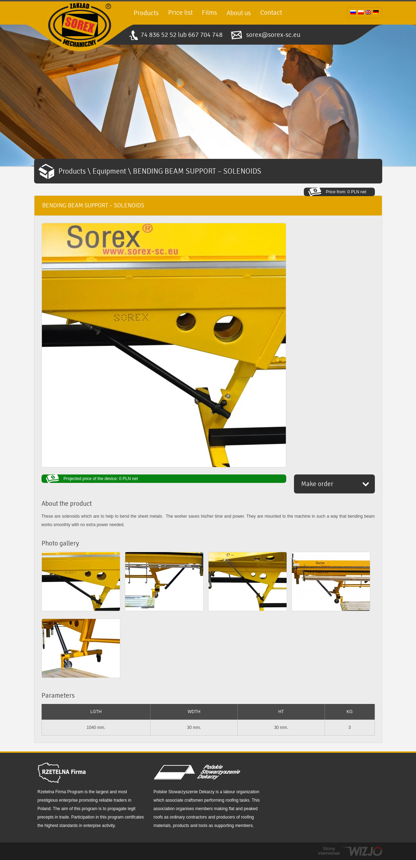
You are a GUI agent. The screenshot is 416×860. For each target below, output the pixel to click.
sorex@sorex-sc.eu (273, 35)
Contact (271, 13)
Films (209, 13)
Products (146, 13)
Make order (317, 484)
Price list (180, 13)
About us (238, 13)
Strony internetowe (329, 851)
